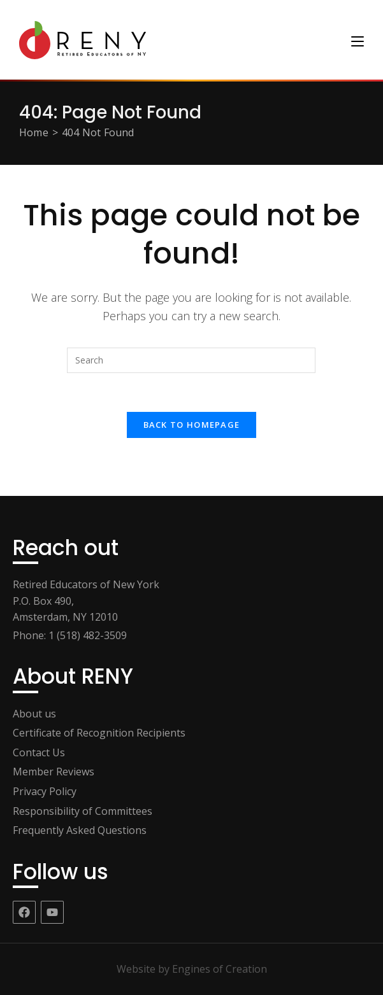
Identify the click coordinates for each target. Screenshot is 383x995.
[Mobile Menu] (357, 40)
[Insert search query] (191, 360)
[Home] (33, 132)
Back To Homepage (191, 424)
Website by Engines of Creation (192, 969)
